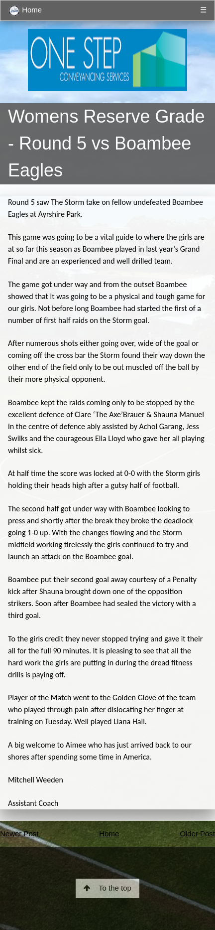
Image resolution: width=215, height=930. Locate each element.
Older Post (197, 833)
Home (25, 10)
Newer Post (19, 833)
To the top (107, 888)
